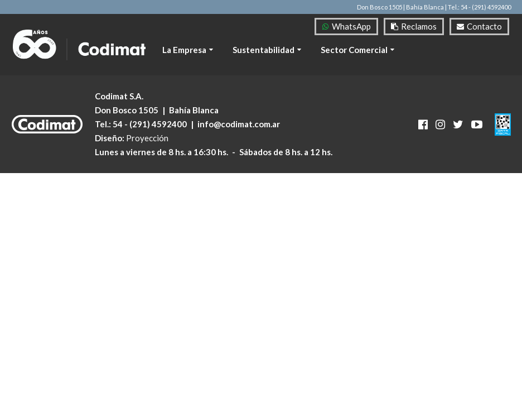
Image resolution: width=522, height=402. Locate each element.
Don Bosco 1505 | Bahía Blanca (400, 7)
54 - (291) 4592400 (150, 124)
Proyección (147, 138)
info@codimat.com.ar (238, 124)
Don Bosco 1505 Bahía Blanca (157, 110)
